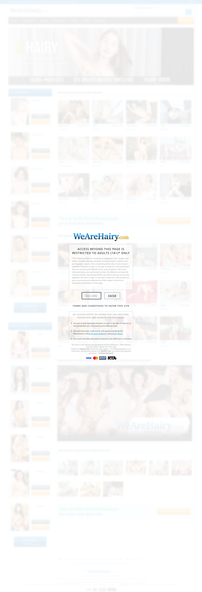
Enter (112, 295)
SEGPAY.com (106, 351)
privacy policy (116, 333)
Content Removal (106, 353)
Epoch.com (84, 349)
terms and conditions (97, 333)
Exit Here (91, 295)
